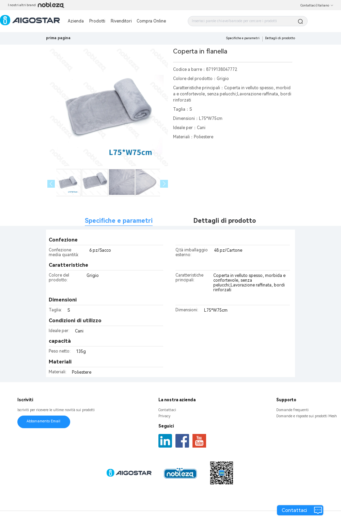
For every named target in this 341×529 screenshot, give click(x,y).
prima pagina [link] (58, 38)
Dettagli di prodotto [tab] (224, 220)
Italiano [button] (325, 5)
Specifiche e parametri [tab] (119, 220)
